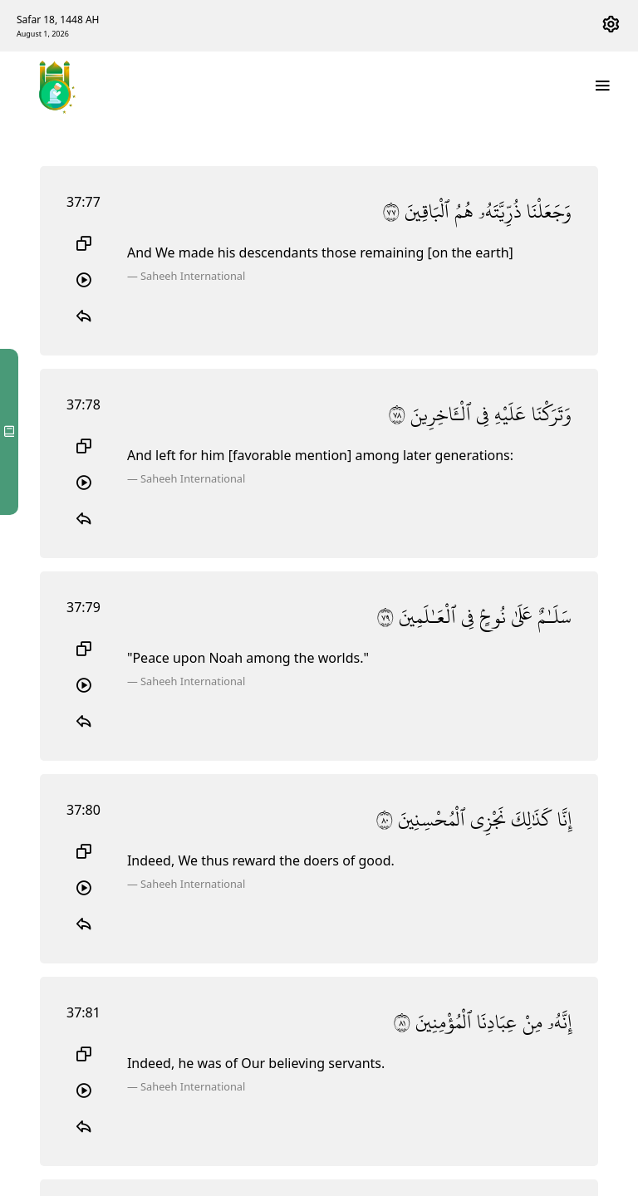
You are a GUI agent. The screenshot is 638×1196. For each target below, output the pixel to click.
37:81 (83, 1012)
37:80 (83, 810)
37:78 (83, 404)
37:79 (83, 607)
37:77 (83, 202)
